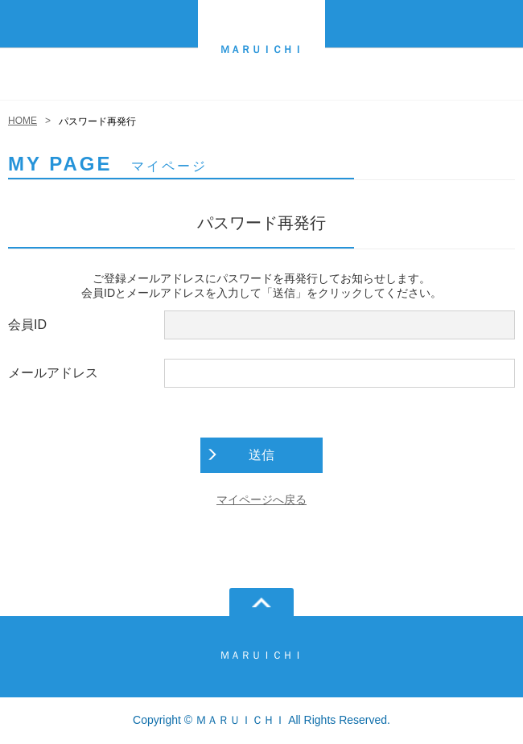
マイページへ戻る (261, 499)
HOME (22, 120)
